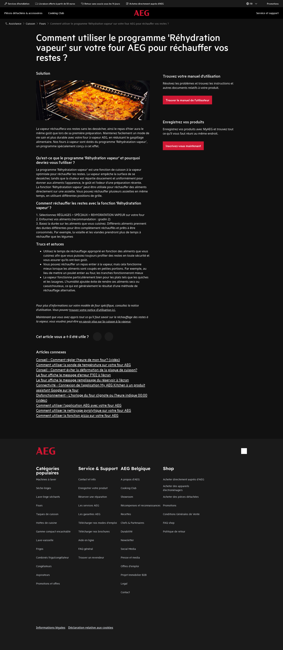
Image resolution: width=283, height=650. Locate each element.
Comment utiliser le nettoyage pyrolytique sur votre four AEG (83, 410)
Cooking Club (128, 488)
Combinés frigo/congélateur (52, 557)
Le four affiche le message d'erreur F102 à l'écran (73, 374)
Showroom (127, 496)
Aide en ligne (86, 540)
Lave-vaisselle (44, 540)
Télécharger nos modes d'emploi (97, 522)
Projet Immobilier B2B (134, 574)
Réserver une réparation (92, 496)
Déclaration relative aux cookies (90, 628)
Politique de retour (174, 531)
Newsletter (127, 540)
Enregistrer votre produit (93, 488)
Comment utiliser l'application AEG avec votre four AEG (78, 405)
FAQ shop (169, 522)
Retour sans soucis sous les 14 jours (100, 3)
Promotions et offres (48, 583)
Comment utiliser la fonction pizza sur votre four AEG (77, 415)
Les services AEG (88, 505)
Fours (39, 505)
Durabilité (126, 531)
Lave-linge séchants (48, 496)
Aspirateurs (43, 574)
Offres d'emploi (130, 566)
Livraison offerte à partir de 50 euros (55, 3)
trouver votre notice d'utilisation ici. (92, 309)
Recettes (126, 514)
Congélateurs (44, 566)
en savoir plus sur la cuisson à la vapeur (105, 321)
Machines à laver (46, 479)
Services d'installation (16, 3)
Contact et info (87, 479)
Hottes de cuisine (46, 522)
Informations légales (50, 628)
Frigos (39, 548)
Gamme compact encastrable (53, 531)
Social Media (128, 548)
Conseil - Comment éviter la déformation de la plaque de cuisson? (86, 369)
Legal (124, 583)
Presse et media (130, 557)
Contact (125, 592)
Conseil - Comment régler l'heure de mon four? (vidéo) (78, 359)
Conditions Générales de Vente (181, 514)
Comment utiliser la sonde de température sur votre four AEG (83, 364)
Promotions (271, 3)
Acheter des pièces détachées (181, 496)
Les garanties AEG (89, 514)
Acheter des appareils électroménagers (176, 488)
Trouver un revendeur (91, 557)
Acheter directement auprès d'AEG (183, 479)
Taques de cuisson (47, 514)
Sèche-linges (43, 488)
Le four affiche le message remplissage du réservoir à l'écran (82, 379)
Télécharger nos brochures (94, 531)
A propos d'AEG (130, 479)
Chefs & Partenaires (132, 522)
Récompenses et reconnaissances (140, 505)
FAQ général (85, 548)
